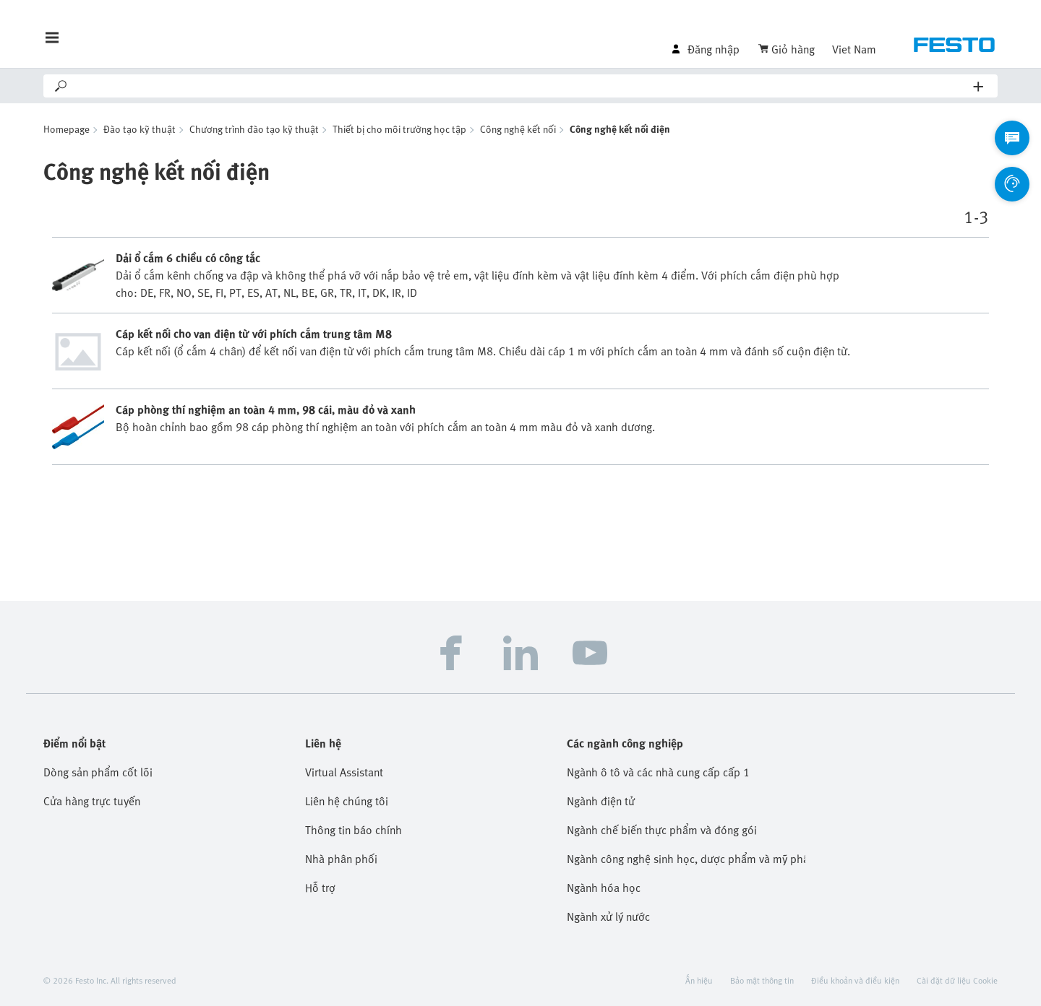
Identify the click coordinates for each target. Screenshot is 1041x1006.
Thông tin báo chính (353, 829)
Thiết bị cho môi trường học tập (399, 128)
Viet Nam (854, 49)
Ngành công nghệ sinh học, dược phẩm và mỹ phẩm (686, 858)
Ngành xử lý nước (608, 916)
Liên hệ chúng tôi (346, 801)
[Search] (521, 85)
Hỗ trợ (320, 887)
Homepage (66, 128)
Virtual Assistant (344, 772)
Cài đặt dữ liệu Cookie (957, 980)
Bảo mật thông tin (762, 980)
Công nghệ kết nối (518, 128)
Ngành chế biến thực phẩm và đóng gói (662, 829)
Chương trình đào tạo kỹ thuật (254, 128)
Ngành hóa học (604, 887)
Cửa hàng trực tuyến (91, 801)
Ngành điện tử (601, 801)
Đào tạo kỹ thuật (139, 128)
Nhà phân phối (341, 858)
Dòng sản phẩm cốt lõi (98, 772)
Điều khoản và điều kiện (855, 980)
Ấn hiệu (699, 980)
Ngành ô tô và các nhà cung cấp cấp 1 (658, 772)
